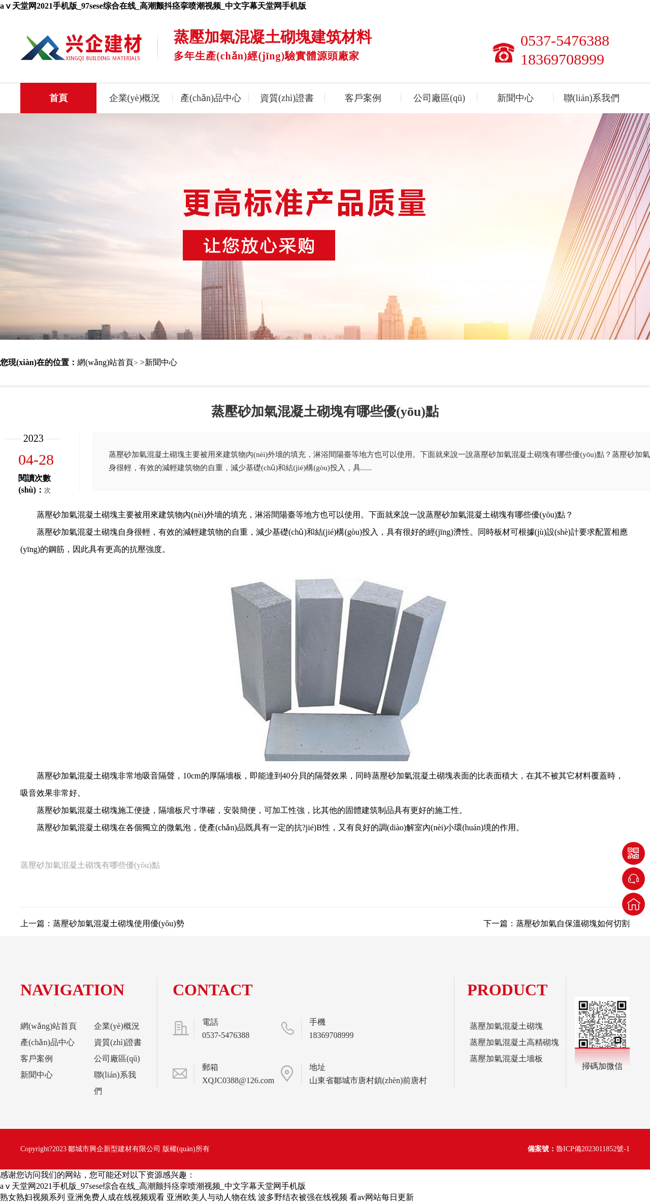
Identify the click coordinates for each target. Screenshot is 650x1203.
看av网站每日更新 (381, 1197)
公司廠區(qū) (439, 98)
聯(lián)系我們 (592, 98)
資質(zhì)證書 (287, 98)
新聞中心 (515, 98)
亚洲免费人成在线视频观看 (116, 1197)
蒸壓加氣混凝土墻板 (506, 1058)
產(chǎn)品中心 (210, 98)
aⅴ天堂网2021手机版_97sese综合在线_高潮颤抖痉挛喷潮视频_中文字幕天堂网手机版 (153, 6)
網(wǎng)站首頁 (105, 362)
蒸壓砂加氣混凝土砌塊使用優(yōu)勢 (118, 923)
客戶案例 (363, 98)
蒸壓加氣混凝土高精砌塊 (514, 1042)
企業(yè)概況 (134, 98)
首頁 (58, 98)
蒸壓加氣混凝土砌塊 (506, 1026)
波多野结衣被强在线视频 (302, 1197)
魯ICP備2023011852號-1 (593, 1149)
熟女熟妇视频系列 (32, 1197)
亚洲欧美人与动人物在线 (211, 1197)
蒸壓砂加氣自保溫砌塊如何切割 (573, 923)
